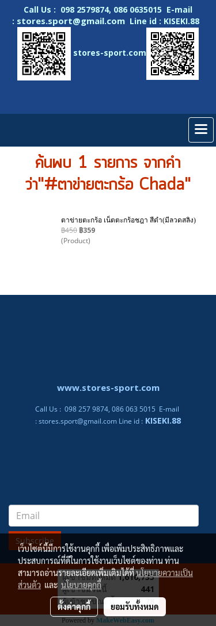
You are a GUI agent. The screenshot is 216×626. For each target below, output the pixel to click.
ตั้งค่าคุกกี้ (74, 606)
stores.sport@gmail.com (78, 421)
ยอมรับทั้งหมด (135, 606)
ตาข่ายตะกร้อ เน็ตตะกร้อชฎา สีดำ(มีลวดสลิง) (128, 220)
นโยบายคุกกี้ (81, 584)
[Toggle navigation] (201, 130)
